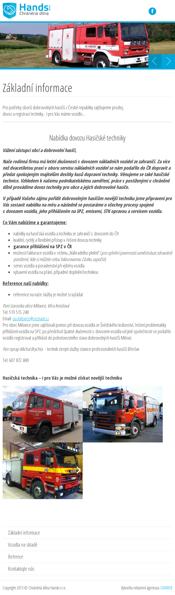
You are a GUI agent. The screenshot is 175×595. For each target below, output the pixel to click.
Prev (155, 61)
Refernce (15, 556)
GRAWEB (166, 588)
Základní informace (24, 532)
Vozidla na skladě (22, 544)
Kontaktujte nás (21, 568)
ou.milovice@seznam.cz (31, 318)
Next (168, 61)
